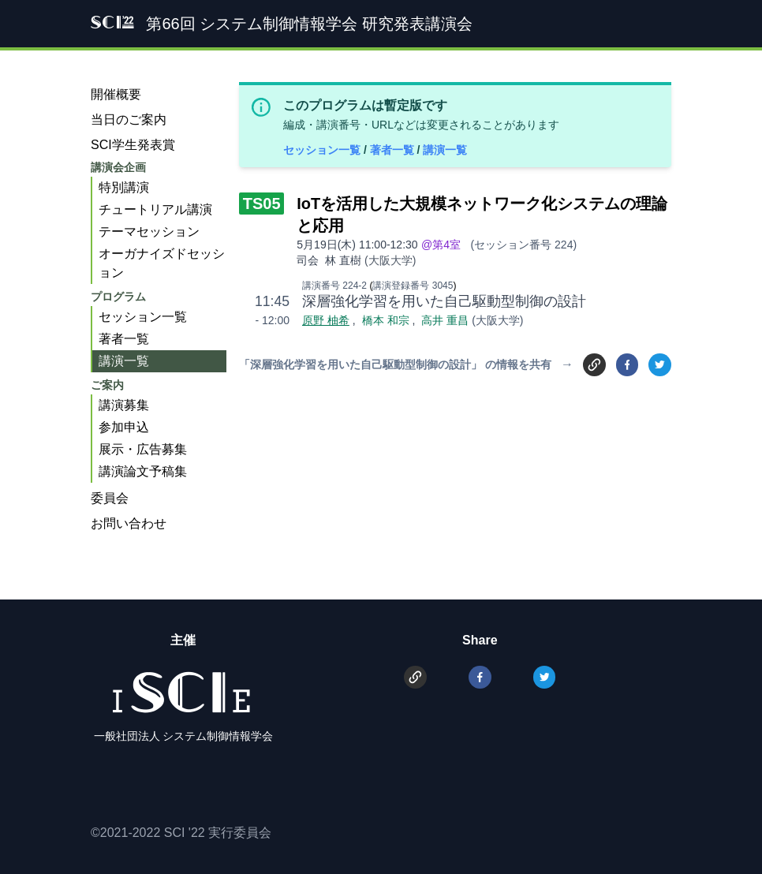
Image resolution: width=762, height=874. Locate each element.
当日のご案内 (128, 119)
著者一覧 (393, 150)
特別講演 (124, 187)
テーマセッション (149, 231)
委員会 (110, 498)
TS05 (262, 203)
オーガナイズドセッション (162, 263)
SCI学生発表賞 (133, 144)
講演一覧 (445, 150)
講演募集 (124, 405)
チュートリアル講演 (155, 209)
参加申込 (124, 427)
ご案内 (107, 385)
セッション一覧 (323, 150)
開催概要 (116, 94)
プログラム (118, 296)
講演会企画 (118, 167)
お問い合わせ (128, 523)
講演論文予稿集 (143, 471)
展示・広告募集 (143, 449)
